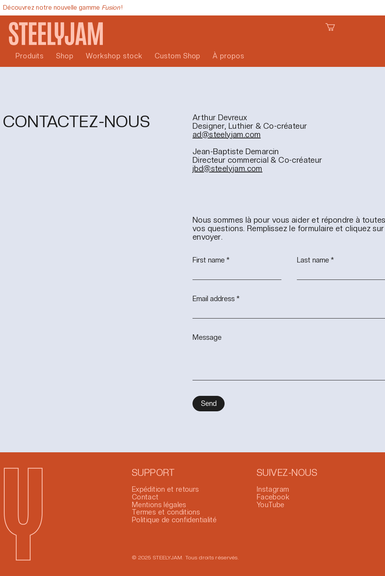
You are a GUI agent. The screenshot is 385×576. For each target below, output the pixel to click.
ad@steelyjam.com (226, 134)
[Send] (208, 403)
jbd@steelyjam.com (227, 168)
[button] (334, 27)
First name (208, 260)
